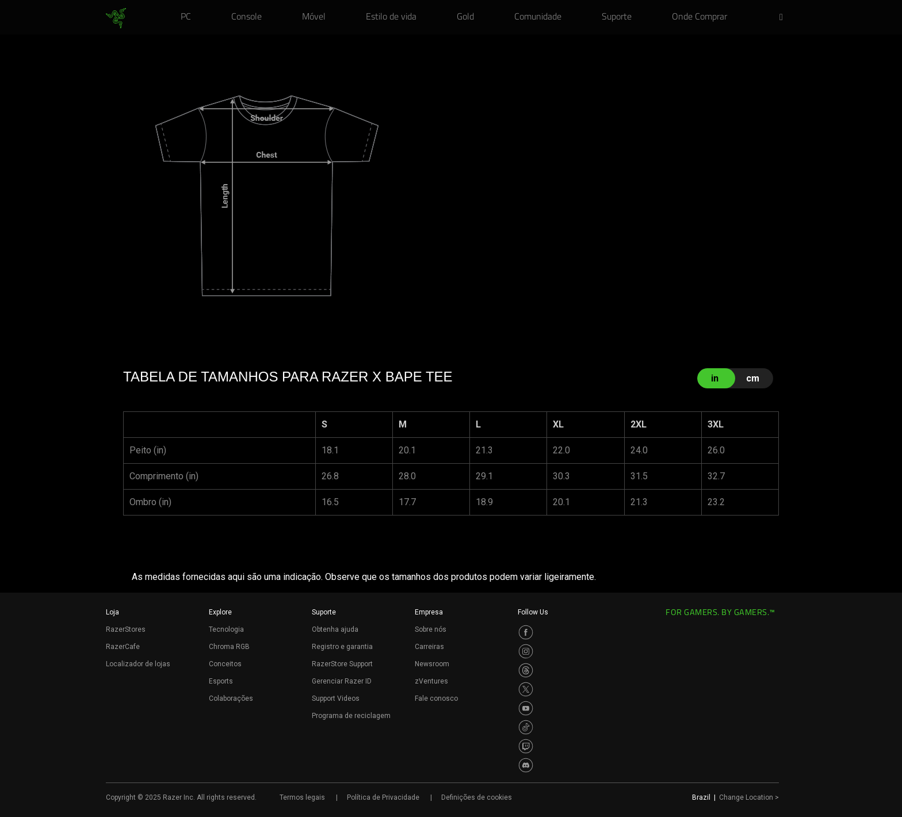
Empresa (429, 612)
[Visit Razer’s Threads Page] (526, 670)
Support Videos (336, 698)
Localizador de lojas (138, 664)
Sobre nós (430, 629)
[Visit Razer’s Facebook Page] (526, 632)
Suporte (324, 612)
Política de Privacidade (383, 797)
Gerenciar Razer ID (342, 681)
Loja (112, 612)
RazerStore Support (342, 664)
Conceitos (225, 664)
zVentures (431, 681)
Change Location (749, 797)
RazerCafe (123, 647)
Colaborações (231, 698)
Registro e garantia (342, 647)
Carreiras (429, 647)
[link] (116, 18)
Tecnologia (226, 629)
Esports (221, 681)
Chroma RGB (229, 647)
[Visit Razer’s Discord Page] (526, 765)
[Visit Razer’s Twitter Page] (526, 689)
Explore (220, 612)
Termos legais (302, 797)
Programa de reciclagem (351, 716)
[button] (784, 18)
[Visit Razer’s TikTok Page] (526, 727)
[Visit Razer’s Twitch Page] (526, 746)
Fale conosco (436, 698)
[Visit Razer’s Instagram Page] (526, 651)
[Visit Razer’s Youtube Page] (526, 708)
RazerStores (126, 629)
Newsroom (432, 664)
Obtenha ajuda (335, 629)
